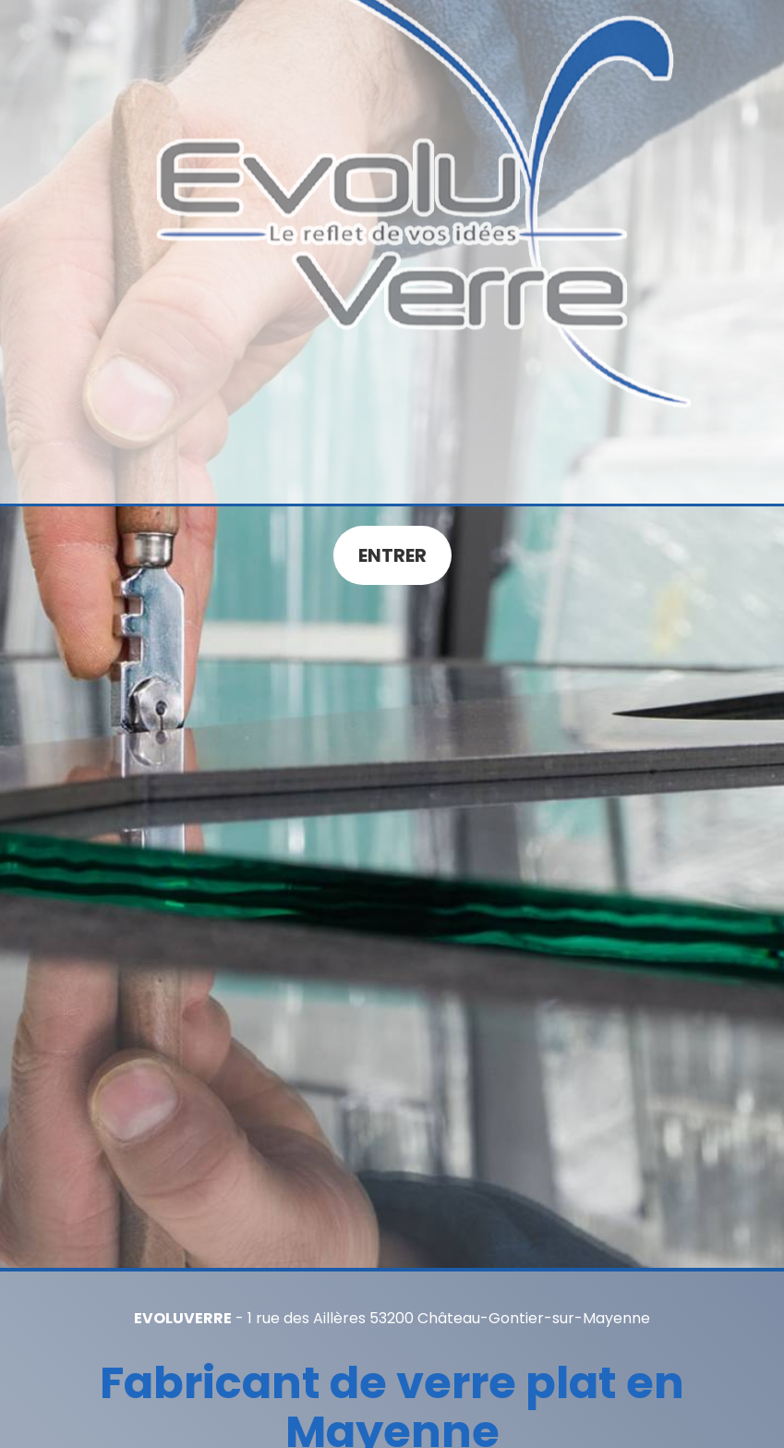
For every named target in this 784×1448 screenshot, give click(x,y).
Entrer (392, 555)
